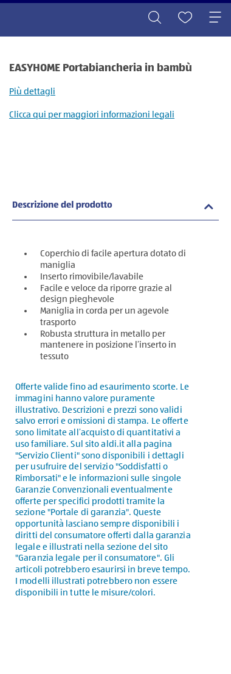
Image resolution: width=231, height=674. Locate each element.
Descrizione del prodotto (62, 205)
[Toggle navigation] (215, 18)
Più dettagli (32, 91)
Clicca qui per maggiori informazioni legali (91, 114)
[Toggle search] (154, 18)
